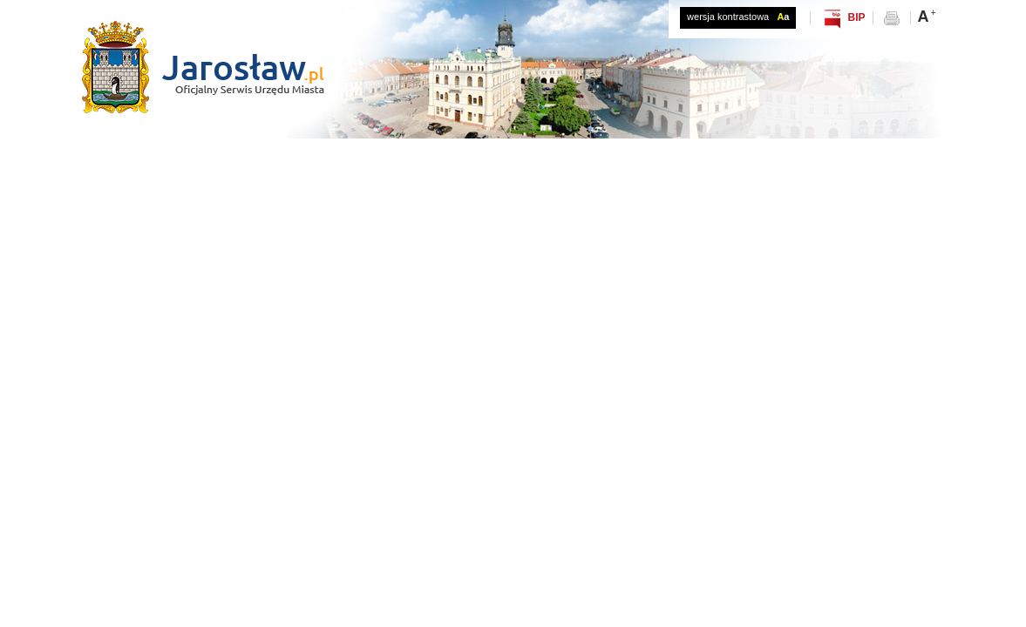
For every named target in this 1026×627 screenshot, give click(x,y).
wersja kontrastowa (738, 16)
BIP (856, 17)
